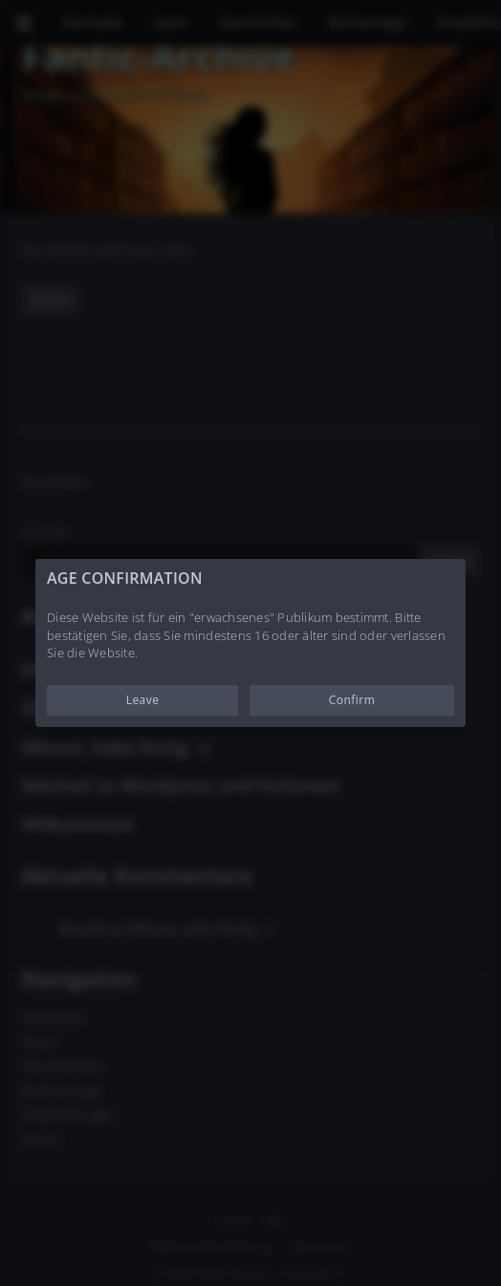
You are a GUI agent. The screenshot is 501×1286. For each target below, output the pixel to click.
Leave (143, 700)
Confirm (352, 700)
